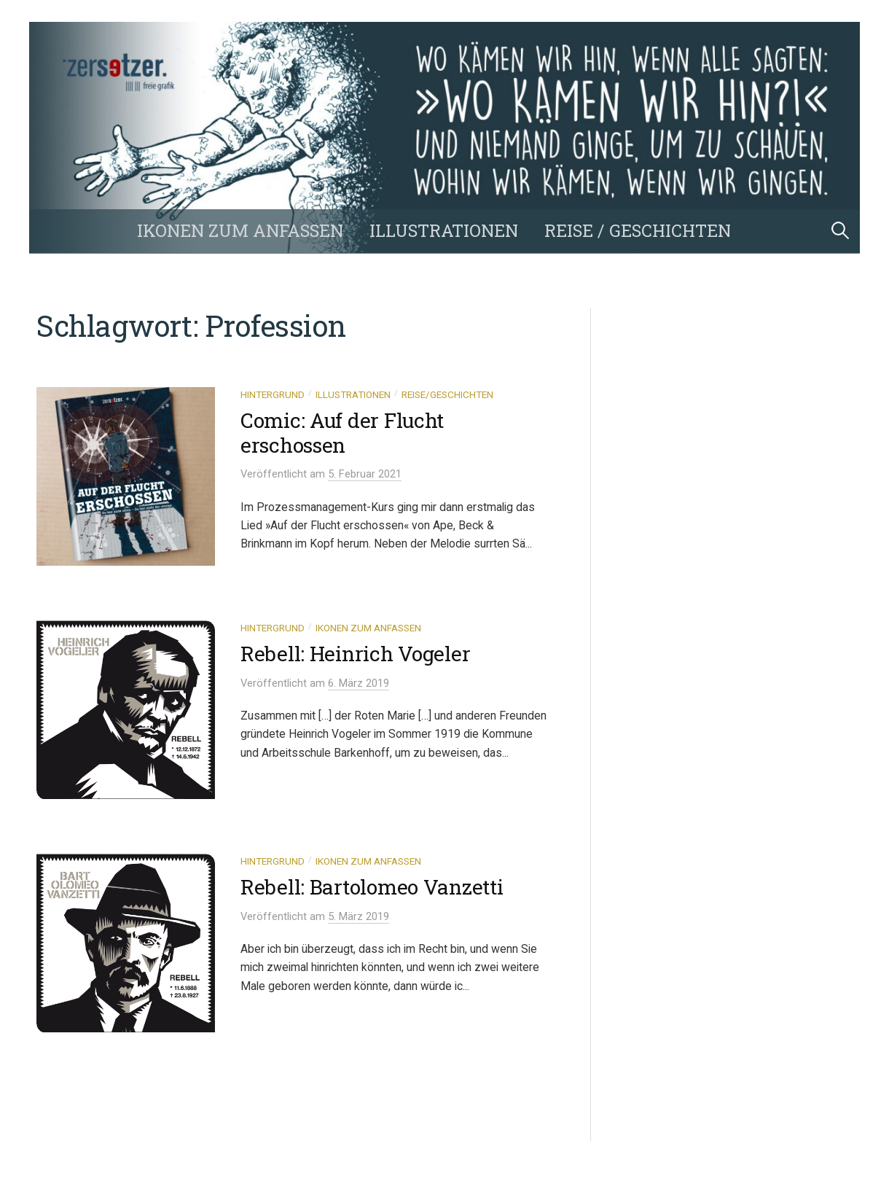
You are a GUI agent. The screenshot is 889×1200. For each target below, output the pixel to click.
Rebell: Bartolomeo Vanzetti (371, 886)
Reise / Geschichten (637, 230)
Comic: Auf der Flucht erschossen (342, 433)
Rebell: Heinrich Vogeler (355, 653)
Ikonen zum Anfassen (240, 230)
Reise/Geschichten (447, 394)
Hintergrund (272, 394)
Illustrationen (443, 230)
